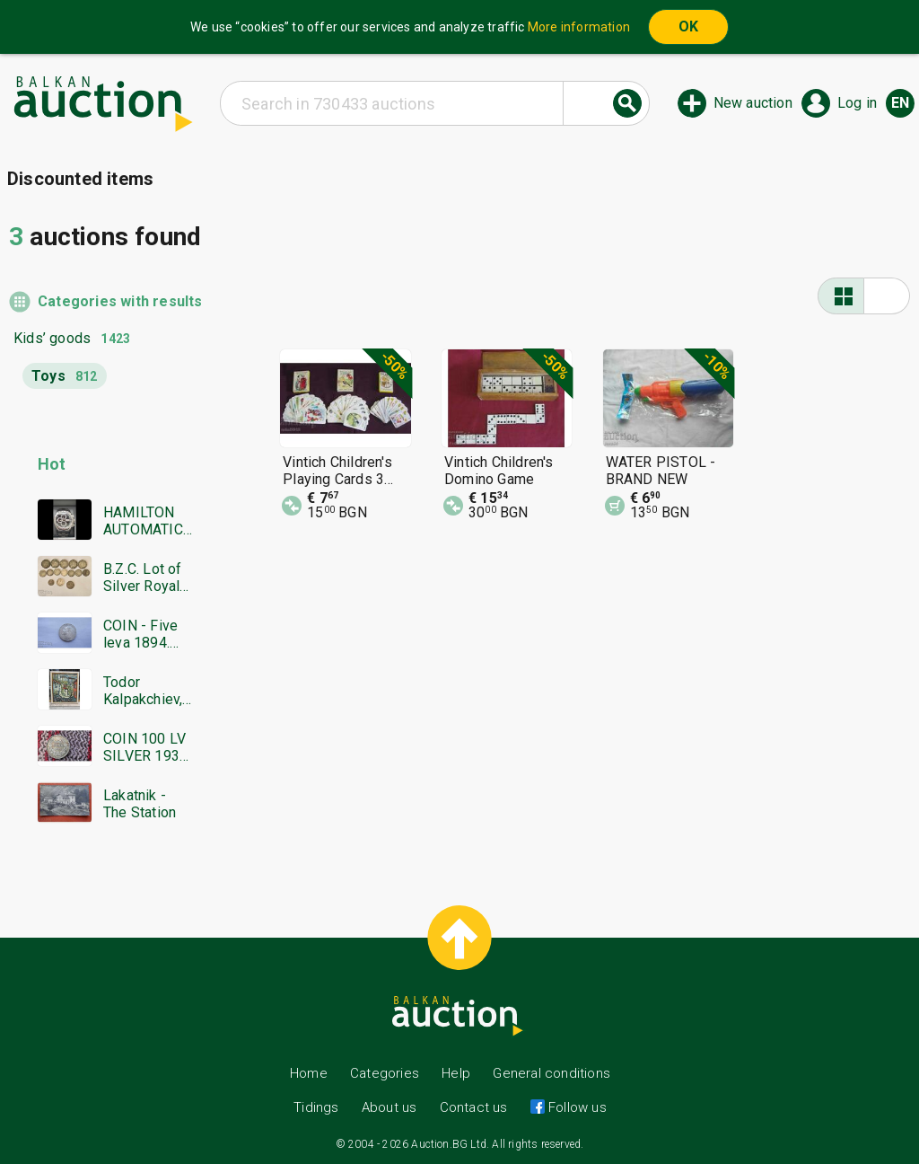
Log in (857, 102)
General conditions (551, 1073)
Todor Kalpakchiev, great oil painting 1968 (147, 691)
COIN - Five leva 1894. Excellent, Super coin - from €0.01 (141, 634)
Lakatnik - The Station (139, 804)
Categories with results (115, 301)
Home (309, 1073)
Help (456, 1073)
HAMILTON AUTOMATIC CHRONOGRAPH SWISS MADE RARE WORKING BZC (146, 521)
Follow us (576, 1107)
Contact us (474, 1107)
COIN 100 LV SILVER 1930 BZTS (145, 747)
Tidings (315, 1107)
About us (389, 1107)
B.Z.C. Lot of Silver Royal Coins (142, 577)
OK (688, 26)
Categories (384, 1073)
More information (579, 27)
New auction (752, 102)
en (900, 102)
